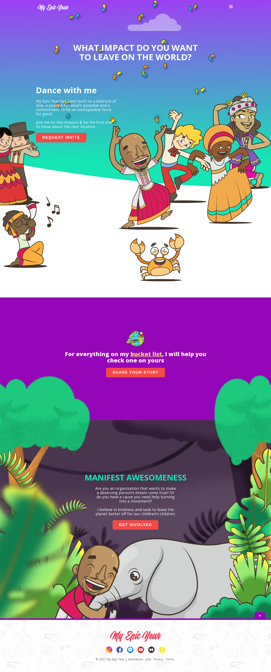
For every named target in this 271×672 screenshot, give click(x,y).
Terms (169, 659)
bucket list (146, 354)
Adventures (135, 659)
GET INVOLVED (135, 525)
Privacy (158, 659)
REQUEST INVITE (61, 137)
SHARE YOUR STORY (135, 372)
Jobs (148, 659)
